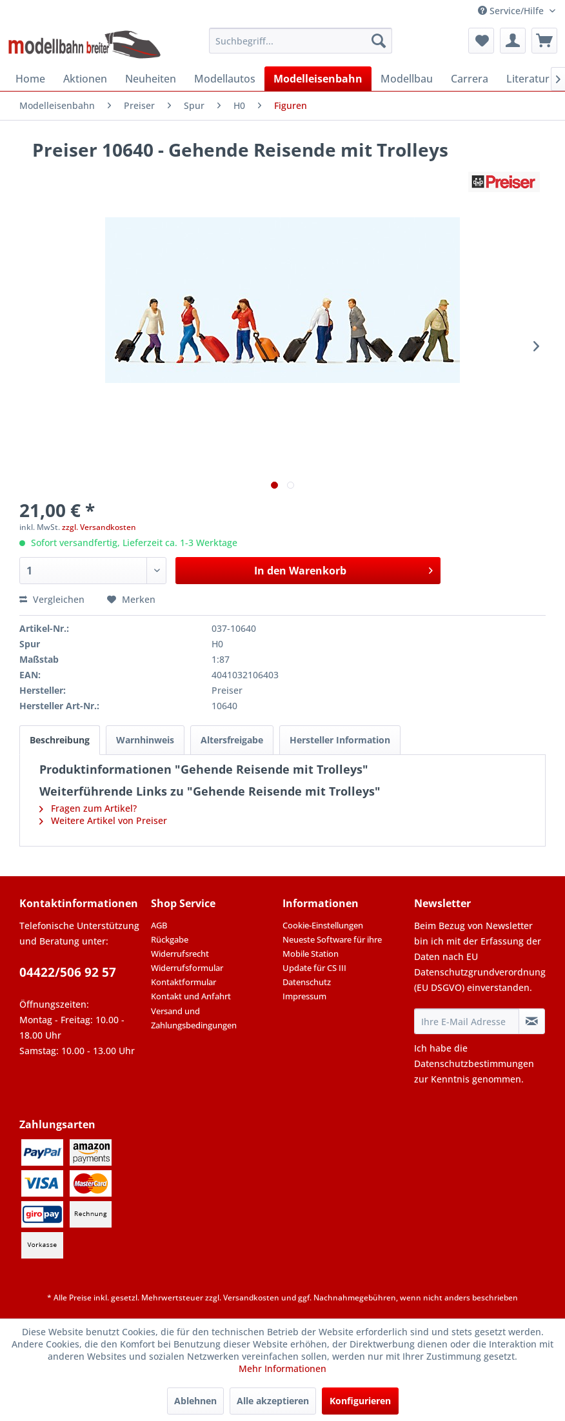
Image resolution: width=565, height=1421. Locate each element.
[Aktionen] (85, 78)
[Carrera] (469, 78)
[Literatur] (528, 78)
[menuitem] (301, 41)
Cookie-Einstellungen (322, 925)
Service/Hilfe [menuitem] (512, 11)
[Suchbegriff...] (301, 41)
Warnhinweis (145, 740)
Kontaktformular (183, 982)
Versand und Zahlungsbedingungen (194, 1018)
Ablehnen (195, 1401)
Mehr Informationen (282, 1368)
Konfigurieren (360, 1401)
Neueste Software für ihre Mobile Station (332, 946)
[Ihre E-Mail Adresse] (466, 1021)
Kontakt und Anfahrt (191, 996)
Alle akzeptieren (273, 1401)
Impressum (304, 996)
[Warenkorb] (544, 41)
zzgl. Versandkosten (99, 527)
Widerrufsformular (187, 968)
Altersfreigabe (232, 740)
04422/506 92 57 (67, 972)
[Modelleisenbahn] (318, 78)
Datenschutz (306, 982)
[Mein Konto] (513, 41)
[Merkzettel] (481, 41)
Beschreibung (60, 740)
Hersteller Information (340, 740)
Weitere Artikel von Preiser (103, 820)
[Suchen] (378, 41)
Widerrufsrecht (180, 953)
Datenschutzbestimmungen (474, 1063)
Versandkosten (251, 1297)
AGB (159, 925)
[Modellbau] (407, 78)
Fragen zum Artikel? (88, 808)
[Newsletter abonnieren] (532, 1021)
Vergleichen (51, 599)
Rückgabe (169, 939)
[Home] (30, 78)
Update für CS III (314, 968)
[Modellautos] (224, 78)
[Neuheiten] (150, 78)
